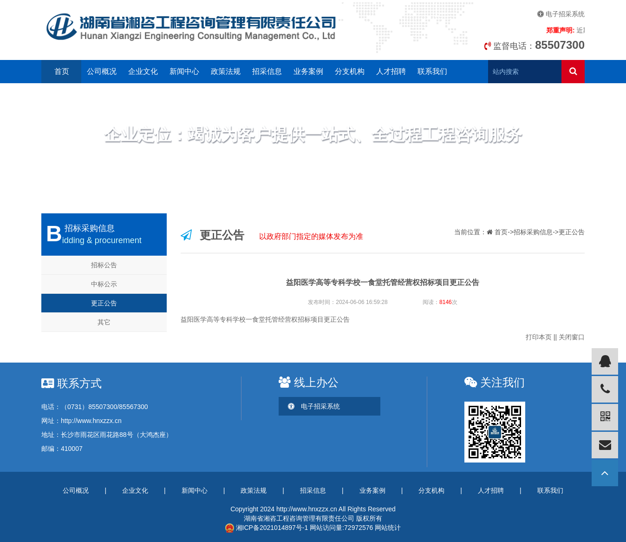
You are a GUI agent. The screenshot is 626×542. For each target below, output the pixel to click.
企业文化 (143, 71)
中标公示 (104, 284)
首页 (61, 71)
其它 (104, 322)
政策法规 (226, 71)
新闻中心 (184, 71)
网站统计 (388, 527)
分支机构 (350, 71)
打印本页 (539, 337)
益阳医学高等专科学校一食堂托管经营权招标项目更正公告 (265, 319)
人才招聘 (391, 71)
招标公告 (104, 265)
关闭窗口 (572, 337)
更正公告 (104, 303)
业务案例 (308, 71)
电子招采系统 (561, 14)
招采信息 (267, 71)
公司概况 (102, 71)
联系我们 (432, 71)
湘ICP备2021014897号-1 (266, 527)
